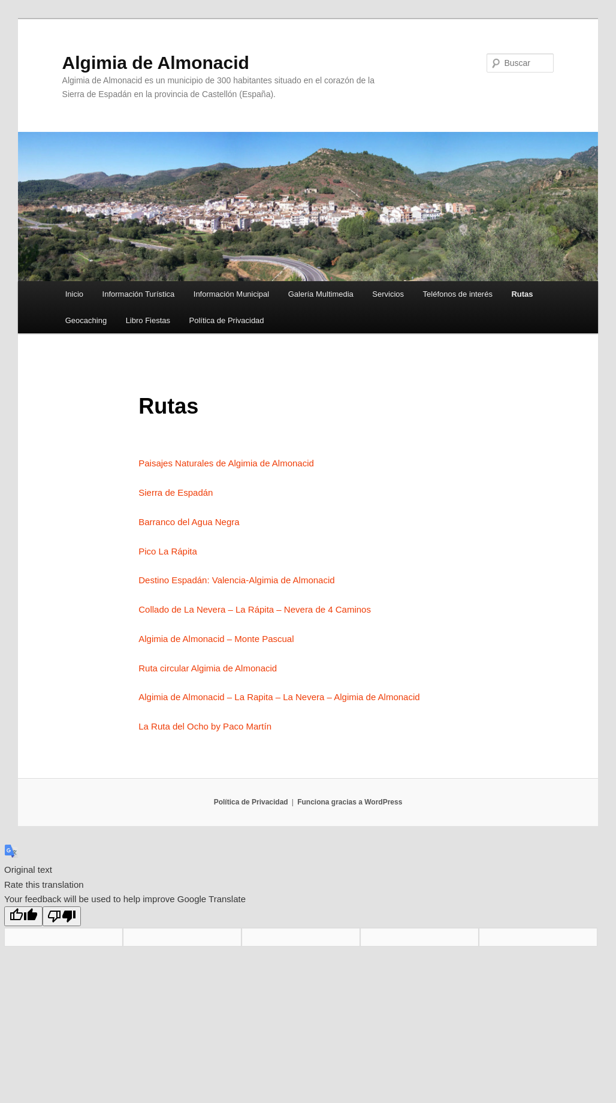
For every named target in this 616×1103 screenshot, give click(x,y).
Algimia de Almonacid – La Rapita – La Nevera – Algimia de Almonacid (278, 697)
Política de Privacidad (226, 320)
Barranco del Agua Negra (188, 522)
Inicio (74, 294)
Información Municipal (231, 294)
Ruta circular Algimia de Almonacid (207, 668)
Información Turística (138, 294)
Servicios (388, 294)
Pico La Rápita (167, 551)
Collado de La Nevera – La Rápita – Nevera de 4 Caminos (254, 609)
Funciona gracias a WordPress (349, 802)
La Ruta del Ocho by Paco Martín (204, 726)
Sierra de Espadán (175, 492)
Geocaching (86, 320)
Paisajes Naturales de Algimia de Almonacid (226, 463)
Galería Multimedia (321, 294)
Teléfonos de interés (458, 294)
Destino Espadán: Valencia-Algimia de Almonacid (236, 580)
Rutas (522, 294)
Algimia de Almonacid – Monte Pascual (216, 639)
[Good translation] (23, 916)
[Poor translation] (62, 916)
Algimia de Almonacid (155, 63)
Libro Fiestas (148, 320)
